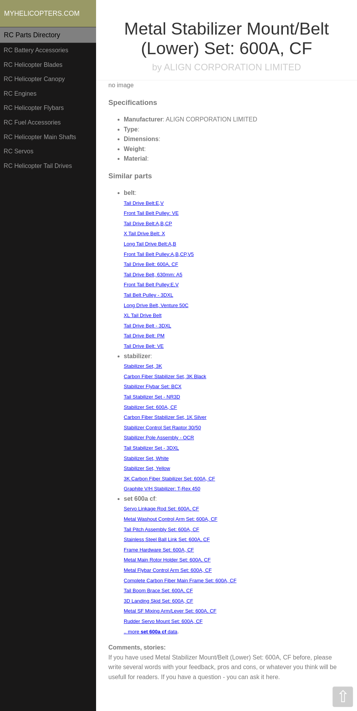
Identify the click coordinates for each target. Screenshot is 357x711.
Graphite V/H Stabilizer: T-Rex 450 (162, 489)
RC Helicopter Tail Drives (38, 166)
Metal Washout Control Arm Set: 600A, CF (171, 519)
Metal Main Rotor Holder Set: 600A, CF (167, 560)
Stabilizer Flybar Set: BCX (152, 386)
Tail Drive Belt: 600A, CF (151, 264)
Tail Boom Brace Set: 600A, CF (158, 590)
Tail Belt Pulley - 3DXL (148, 295)
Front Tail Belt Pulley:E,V (151, 284)
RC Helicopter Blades (33, 64)
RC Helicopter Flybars (34, 108)
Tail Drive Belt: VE (144, 346)
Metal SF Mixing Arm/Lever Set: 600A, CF (170, 611)
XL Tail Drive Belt (142, 315)
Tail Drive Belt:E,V (144, 203)
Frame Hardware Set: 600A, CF (159, 550)
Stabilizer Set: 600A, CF (150, 407)
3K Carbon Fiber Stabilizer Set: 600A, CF (169, 479)
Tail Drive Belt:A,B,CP (148, 223)
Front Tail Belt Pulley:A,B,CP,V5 (159, 254)
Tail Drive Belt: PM (144, 336)
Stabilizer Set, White (146, 458)
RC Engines (20, 93)
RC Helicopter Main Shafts (40, 137)
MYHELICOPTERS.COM (42, 13)
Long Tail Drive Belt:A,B (150, 244)
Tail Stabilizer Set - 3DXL (151, 448)
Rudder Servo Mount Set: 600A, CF (163, 621)
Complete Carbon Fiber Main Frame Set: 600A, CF (180, 580)
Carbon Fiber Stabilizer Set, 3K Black (165, 376)
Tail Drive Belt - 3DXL (147, 326)
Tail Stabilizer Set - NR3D (152, 397)
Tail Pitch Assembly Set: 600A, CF (161, 529)
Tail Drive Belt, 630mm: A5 (153, 274)
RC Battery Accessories (36, 50)
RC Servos (18, 151)
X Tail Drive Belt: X (144, 233)
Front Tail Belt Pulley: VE (151, 213)
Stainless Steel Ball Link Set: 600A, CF (167, 539)
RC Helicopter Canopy (34, 79)
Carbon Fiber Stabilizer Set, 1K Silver (165, 417)
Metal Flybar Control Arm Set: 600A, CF (168, 570)
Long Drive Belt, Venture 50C (156, 305)
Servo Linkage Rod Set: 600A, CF (161, 509)
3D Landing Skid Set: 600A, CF (158, 601)
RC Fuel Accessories (32, 122)
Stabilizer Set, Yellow (147, 468)
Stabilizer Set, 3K (143, 366)
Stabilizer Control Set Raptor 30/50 (162, 427)
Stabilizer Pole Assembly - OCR (159, 437)
